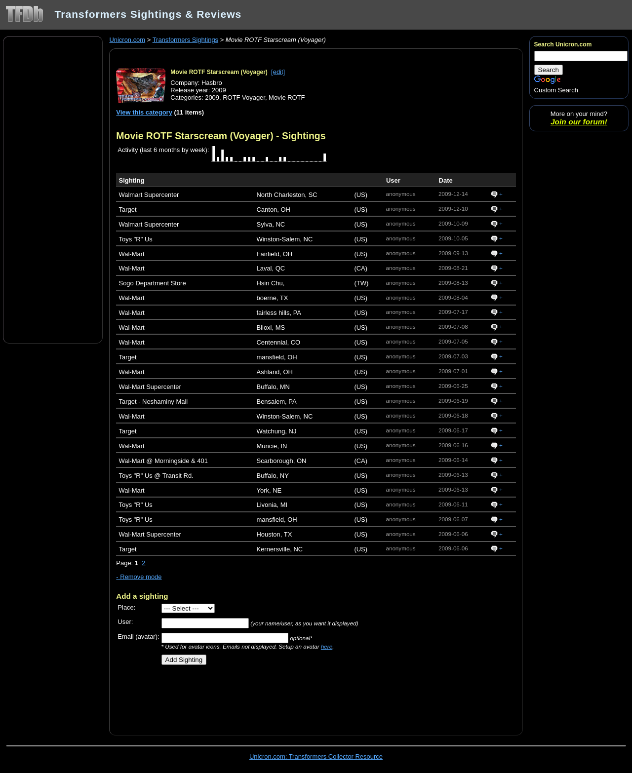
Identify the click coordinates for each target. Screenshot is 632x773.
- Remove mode (138, 576)
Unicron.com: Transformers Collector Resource (316, 756)
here (326, 646)
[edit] (278, 72)
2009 (212, 97)
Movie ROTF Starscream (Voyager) (219, 72)
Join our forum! (579, 121)
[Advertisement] (52, 189)
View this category (144, 112)
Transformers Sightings (185, 39)
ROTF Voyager (244, 97)
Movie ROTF (287, 97)
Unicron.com (127, 39)
